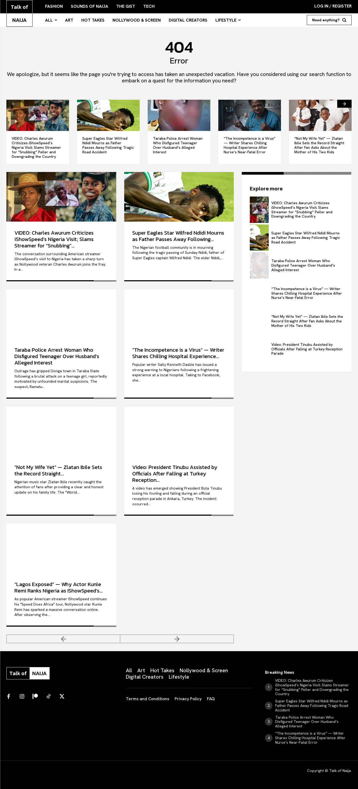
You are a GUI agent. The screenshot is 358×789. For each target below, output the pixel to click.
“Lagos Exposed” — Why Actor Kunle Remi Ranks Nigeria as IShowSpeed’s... (58, 587)
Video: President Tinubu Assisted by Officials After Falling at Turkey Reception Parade (307, 349)
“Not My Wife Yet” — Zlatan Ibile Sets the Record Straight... (58, 470)
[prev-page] (13, 104)
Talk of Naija (340, 770)
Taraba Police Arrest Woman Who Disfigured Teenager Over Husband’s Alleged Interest (178, 145)
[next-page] (344, 104)
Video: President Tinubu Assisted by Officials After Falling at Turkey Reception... (174, 473)
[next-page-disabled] (177, 639)
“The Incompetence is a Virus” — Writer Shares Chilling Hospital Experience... (178, 353)
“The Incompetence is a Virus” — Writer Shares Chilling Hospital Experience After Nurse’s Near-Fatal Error (249, 145)
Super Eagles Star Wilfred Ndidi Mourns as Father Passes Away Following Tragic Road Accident (108, 145)
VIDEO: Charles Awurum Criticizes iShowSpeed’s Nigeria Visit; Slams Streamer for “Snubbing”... (54, 239)
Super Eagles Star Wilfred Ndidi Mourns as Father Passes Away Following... (178, 236)
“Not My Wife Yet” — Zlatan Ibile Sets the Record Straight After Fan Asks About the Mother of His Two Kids (319, 145)
